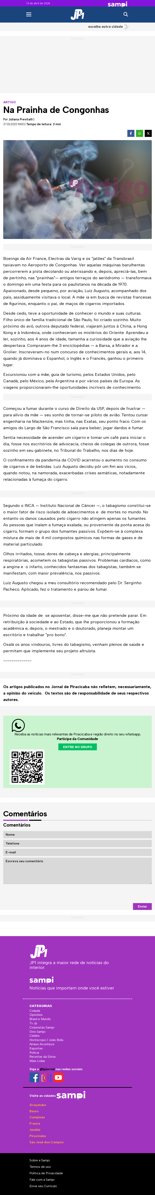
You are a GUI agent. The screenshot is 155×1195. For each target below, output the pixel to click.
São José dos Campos (46, 1142)
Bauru (34, 1111)
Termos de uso (40, 1167)
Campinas (37, 1117)
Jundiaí (34, 1130)
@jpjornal (47, 1069)
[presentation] (121, 893)
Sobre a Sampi (39, 1160)
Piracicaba (37, 1136)
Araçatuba (37, 1105)
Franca (34, 1123)
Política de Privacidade (46, 1173)
